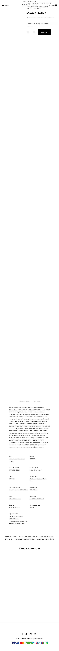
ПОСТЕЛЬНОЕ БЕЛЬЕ (46, 537)
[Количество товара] (31, 32)
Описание (23, 401)
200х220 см (24, 490)
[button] (38, 23)
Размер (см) (31, 23)
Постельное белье (47, 539)
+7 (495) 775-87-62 (29, 1)
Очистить (30, 26)
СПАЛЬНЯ (8, 539)
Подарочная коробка (37, 499)
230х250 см (33, 490)
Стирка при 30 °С (15, 499)
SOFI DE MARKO (14, 508)
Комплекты (36, 539)
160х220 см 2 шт (14, 490)
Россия (32, 508)
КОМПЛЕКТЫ (32, 537)
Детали (37, 401)
